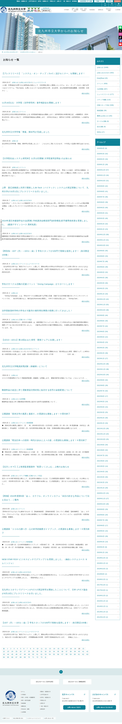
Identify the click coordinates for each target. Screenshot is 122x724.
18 (71, 648)
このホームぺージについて (39, 719)
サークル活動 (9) (103, 121)
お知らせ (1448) (102, 67)
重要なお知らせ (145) (104, 116)
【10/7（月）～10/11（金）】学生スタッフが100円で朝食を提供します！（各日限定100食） (45, 623)
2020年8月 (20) (102, 515)
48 (25, 654)
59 (71, 654)
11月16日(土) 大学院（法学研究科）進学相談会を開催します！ (31, 103)
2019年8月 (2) (102, 574)
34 (54, 651)
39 (75, 651)
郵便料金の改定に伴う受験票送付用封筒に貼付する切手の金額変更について (37, 390)
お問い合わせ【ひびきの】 (105, 707)
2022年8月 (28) (102, 385)
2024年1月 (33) (102, 294)
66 (12, 657)
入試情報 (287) (102, 89)
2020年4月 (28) (102, 536)
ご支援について (99, 1)
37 (66, 651)
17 (67, 648)
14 (54, 648)
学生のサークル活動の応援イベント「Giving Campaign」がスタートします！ (38, 284)
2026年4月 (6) (102, 148)
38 (71, 651)
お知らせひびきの (26, 82)
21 (83, 648)
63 (87, 654)
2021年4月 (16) (102, 471)
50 (33, 654)
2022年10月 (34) (103, 374)
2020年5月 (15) (102, 531)
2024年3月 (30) (102, 283)
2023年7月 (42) (102, 326)
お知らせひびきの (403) (105, 73)
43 (4, 654)
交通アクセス (6, 719)
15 (58, 648)
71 (33, 657)
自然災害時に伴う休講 (86, 1)
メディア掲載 (23, 476)
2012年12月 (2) (102, 617)
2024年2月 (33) (102, 288)
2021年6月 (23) (102, 461)
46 (16, 654)
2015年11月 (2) (102, 601)
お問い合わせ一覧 (57, 719)
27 (25, 651)
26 (21, 651)
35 (58, 651)
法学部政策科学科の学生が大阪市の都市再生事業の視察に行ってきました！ (37, 310)
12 (46, 648)
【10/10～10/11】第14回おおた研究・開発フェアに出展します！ (32, 340)
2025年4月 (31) (102, 213)
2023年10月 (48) (103, 310)
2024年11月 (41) (103, 240)
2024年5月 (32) (102, 272)
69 (25, 657)
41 (83, 651)
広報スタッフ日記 (25, 319)
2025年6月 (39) (102, 202)
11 (42, 648)
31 (41, 651)
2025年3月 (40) (102, 218)
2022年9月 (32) (102, 380)
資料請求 (117, 1)
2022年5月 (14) (102, 401)
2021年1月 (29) (102, 488)
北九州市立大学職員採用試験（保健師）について (24, 366)
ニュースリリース (40, 82)
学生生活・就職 (109, 9)
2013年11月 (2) (102, 612)
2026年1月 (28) (102, 164)
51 (37, 654)
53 (46, 654)
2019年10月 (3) (102, 568)
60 (75, 654)
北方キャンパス (68, 694)
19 (75, 648)
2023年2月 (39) (102, 353)
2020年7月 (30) (102, 520)
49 (29, 654)
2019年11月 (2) (102, 563)
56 (58, 654)
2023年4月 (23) (102, 342)
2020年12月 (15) (103, 493)
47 (21, 654)
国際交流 (100, 9)
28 (29, 651)
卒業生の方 (53, 1)
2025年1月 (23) (102, 229)
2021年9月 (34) (102, 445)
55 (54, 654)
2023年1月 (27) (102, 358)
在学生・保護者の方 (43, 1)
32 (46, 651)
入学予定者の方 (32, 1)
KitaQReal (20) (102, 78)
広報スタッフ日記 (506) (105, 105)
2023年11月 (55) (103, 304)
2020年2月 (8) (102, 547)
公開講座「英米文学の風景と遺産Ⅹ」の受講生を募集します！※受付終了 (36, 414)
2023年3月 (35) (102, 347)
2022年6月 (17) (102, 396)
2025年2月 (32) (102, 224)
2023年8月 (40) (102, 321)
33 (50, 651)
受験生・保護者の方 (22, 1)
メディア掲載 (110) (104, 100)
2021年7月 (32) (102, 455)
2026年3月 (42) (102, 154)
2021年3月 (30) (102, 477)
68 (21, 657)
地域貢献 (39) (102, 110)
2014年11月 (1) (102, 606)
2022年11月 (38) (103, 369)
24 (12, 651)
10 (37, 648)
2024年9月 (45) (102, 250)
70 (29, 657)
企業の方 (59, 1)
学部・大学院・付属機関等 (75, 10)
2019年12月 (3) (102, 558)
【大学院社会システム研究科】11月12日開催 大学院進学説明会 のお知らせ (37, 158)
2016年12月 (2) (102, 595)
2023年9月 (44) (102, 315)
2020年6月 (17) (102, 525)
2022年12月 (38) (103, 364)
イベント (23, 111)
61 (79, 654)
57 (62, 654)
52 (41, 654)
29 (33, 651)
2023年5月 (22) (102, 337)
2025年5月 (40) (102, 207)
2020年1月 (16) (102, 552)
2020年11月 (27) (103, 498)
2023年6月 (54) (102, 331)
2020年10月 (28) (103, 504)
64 (4, 657)
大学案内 (109, 1)
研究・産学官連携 (83, 9)
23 (8, 651)
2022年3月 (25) (102, 412)
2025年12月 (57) (103, 170)
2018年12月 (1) (102, 579)
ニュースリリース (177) (105, 94)
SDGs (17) (101, 132)
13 (50, 648)
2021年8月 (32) (102, 450)
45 (12, 654)
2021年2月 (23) (102, 482)
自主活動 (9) (101, 126)
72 (37, 657)
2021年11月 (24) (103, 434)
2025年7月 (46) (102, 197)
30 (37, 651)
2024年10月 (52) (103, 245)
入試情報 (117, 9)
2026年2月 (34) (102, 159)
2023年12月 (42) (103, 299)
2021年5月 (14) (102, 466)
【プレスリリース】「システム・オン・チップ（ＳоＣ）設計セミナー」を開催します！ (43, 73)
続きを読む (86, 93)
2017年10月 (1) (102, 590)
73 (41, 657)
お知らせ (15, 82)
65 (8, 657)
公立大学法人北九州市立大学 (11, 52)
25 (16, 651)
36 (62, 651)
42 (87, 651)
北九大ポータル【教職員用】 (77, 681)
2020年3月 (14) (102, 542)
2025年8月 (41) (102, 191)
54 (50, 654)
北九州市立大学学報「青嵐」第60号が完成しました (27, 132)
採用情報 (74, 1)
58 (66, 654)
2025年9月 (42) (102, 186)
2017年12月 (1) (102, 585)
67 (16, 657)
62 (83, 654)
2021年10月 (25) (103, 439)
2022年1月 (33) (102, 423)
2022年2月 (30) (102, 418)
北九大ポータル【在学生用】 (45, 681)
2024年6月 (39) (102, 267)
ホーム (23, 691)
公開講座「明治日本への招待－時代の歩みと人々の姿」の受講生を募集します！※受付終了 (44, 440)
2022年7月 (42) (102, 391)
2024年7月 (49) (102, 261)
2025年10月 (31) (103, 180)
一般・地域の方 (67, 1)
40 (79, 651)
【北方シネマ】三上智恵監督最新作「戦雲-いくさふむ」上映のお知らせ (35, 467)
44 (8, 654)
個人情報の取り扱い (21, 719)
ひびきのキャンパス (100, 694)
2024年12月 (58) (103, 234)
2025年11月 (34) (103, 175)
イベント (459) (102, 83)
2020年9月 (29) (102, 509)
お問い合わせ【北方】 (74, 707)
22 (4, 651)
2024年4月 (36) (102, 277)
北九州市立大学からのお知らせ (27, 52)
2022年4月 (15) (102, 407)
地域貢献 (92, 9)
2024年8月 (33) (102, 256)
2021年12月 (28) (103, 428)
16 (62, 648)
